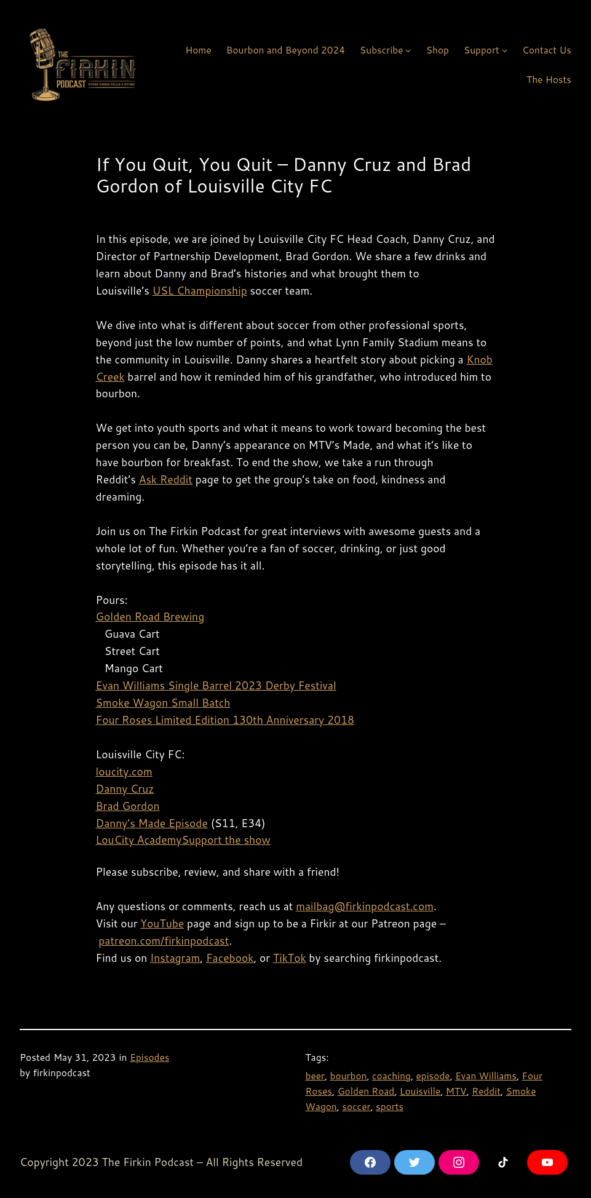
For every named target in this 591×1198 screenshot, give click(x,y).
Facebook (229, 958)
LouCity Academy (139, 839)
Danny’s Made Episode (152, 823)
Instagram (175, 958)
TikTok (289, 958)
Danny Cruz (125, 788)
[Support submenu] (504, 49)
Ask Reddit (165, 479)
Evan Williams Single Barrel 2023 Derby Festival (216, 685)
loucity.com (124, 771)
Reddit (486, 1091)
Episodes (149, 1057)
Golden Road (366, 1091)
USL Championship (200, 290)
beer (315, 1075)
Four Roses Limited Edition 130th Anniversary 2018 (225, 720)
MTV (456, 1091)
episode (433, 1075)
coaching (391, 1075)
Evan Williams (486, 1075)
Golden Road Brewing (150, 616)
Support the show (226, 839)
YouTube (162, 923)
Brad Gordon (128, 806)
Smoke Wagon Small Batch (163, 702)
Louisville (420, 1091)
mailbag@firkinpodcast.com (365, 906)
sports (389, 1106)
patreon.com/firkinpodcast (163, 940)
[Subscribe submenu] (408, 49)
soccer (356, 1106)
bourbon (348, 1075)
